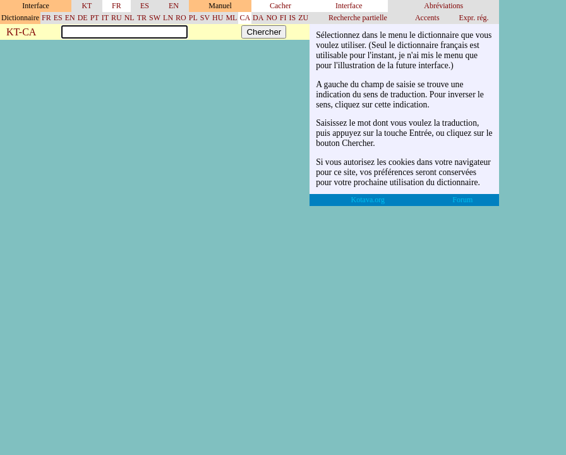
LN (168, 17)
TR (142, 17)
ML (231, 17)
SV (205, 17)
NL (129, 17)
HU (217, 17)
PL (193, 17)
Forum (462, 199)
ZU (303, 17)
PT (94, 17)
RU (116, 17)
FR (116, 5)
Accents (427, 17)
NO (271, 17)
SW (154, 17)
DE (83, 17)
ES (144, 5)
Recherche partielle (357, 17)
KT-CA (21, 32)
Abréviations (443, 5)
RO (181, 17)
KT (86, 5)
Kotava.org (368, 199)
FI (283, 17)
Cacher (280, 5)
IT (105, 17)
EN (174, 5)
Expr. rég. (473, 17)
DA (258, 17)
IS (292, 17)
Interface (349, 5)
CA (244, 17)
